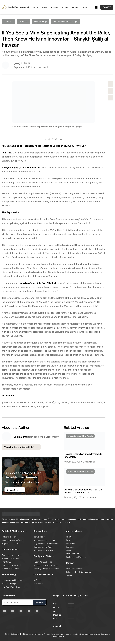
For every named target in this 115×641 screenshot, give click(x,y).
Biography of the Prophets (44, 540)
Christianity (70, 575)
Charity (69, 537)
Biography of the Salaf (42, 547)
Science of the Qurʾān (10, 568)
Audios (65, 7)
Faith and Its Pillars (9, 537)
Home (35, 7)
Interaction (70, 543)
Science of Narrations (10, 558)
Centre (84, 7)
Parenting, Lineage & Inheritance (46, 568)
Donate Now (15, 490)
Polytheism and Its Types (12, 543)
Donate (107, 7)
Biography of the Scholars (44, 550)
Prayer (68, 550)
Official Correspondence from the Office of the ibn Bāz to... (83, 491)
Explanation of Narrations (12, 555)
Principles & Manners (74, 568)
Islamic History (39, 537)
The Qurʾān (6, 562)
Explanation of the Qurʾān (12, 565)
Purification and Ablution (76, 557)
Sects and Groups (9, 583)
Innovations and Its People (12, 580)
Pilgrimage (70, 547)
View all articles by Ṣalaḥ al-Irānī (21, 447)
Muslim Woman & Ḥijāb (42, 562)
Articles (54, 7)
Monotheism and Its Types (12, 540)
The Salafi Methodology (11, 587)
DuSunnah (37, 580)
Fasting (69, 540)
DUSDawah (38, 583)
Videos (75, 7)
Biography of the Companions (45, 543)
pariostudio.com (57, 636)
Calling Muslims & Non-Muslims (78, 572)
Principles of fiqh (72, 554)
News (44, 7)
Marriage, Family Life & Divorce (46, 565)
